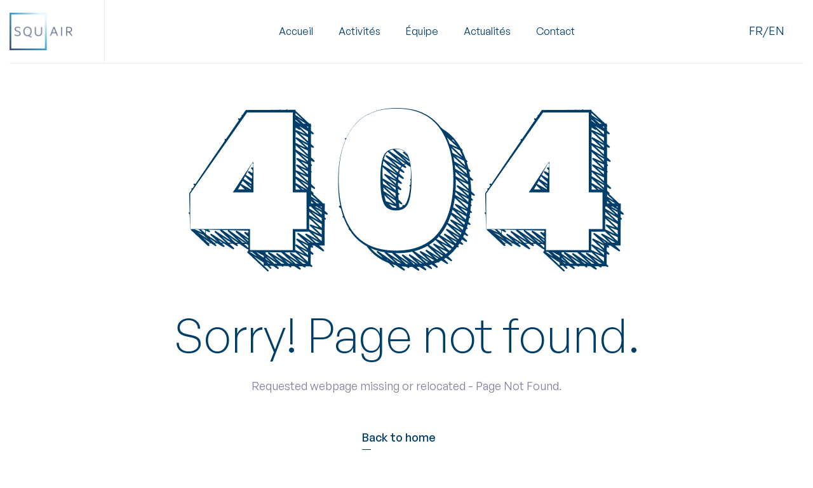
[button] (359, 32)
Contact (555, 31)
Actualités (487, 31)
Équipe (422, 31)
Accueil (296, 31)
